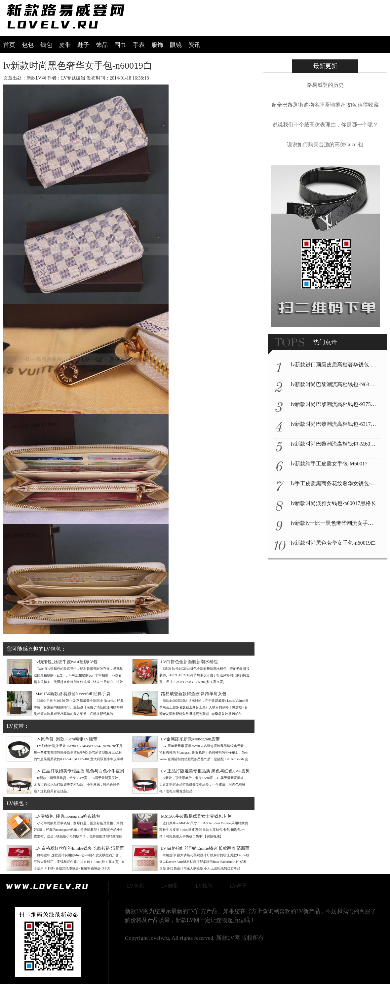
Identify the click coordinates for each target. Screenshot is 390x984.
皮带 (65, 45)
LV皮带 (15, 726)
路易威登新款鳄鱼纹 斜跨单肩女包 (193, 693)
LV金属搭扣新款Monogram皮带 (190, 738)
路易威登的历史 (325, 85)
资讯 (194, 45)
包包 (28, 45)
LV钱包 (15, 803)
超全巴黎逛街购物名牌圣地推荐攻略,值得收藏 (325, 105)
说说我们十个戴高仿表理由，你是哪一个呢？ (325, 124)
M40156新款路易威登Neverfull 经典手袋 (72, 693)
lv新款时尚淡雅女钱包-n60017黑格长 (333, 503)
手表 (139, 45)
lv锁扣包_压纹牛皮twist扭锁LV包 (66, 661)
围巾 (120, 45)
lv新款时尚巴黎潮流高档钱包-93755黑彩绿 (340, 404)
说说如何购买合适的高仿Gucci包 (325, 144)
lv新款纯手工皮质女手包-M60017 (329, 463)
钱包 (46, 45)
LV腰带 (169, 886)
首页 (9, 45)
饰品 (102, 45)
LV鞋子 (238, 886)
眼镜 (176, 45)
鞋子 (83, 45)
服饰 (157, 45)
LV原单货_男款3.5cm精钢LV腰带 (66, 738)
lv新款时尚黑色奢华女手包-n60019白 (333, 543)
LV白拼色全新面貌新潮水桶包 (189, 661)
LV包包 (135, 886)
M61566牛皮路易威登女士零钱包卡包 (196, 816)
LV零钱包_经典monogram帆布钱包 (67, 816)
